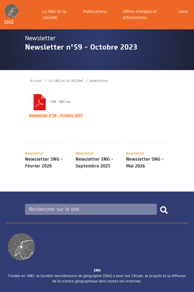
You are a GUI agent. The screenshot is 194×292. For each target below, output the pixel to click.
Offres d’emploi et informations (140, 14)
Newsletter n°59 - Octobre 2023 (55, 115)
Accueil (36, 80)
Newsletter (40, 38)
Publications (95, 11)
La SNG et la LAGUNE (54, 14)
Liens (183, 11)
